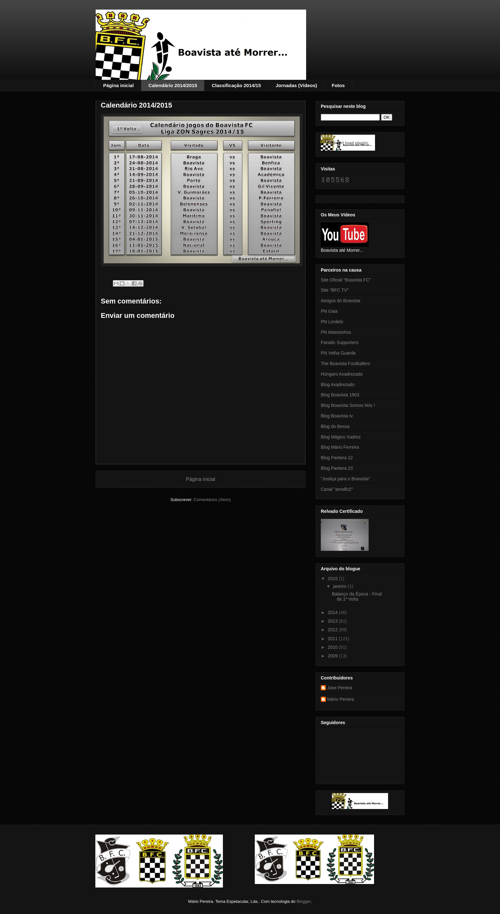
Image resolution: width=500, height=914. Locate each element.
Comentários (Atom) (212, 499)
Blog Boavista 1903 (340, 394)
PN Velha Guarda (338, 353)
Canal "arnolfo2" (337, 489)
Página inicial (118, 85)
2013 (333, 621)
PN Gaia (329, 311)
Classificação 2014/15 (236, 85)
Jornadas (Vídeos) (296, 85)
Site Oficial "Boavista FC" (346, 279)
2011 (333, 638)
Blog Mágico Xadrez (341, 436)
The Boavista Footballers (345, 363)
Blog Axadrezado (338, 384)
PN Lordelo (332, 321)
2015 (333, 578)
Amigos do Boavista (340, 300)
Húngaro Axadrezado (342, 374)
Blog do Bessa (335, 426)
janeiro (340, 586)
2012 (333, 629)
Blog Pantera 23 (337, 468)
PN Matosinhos (336, 332)
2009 (333, 655)
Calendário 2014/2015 (172, 85)
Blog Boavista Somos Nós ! (348, 405)
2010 (333, 647)
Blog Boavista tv (337, 415)
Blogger (304, 901)
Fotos (338, 85)
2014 (333, 612)
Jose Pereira (339, 687)
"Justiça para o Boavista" (345, 478)
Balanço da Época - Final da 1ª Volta (357, 596)
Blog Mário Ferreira (340, 447)
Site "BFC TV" (335, 290)
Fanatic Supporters (339, 342)
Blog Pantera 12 (337, 457)
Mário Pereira (340, 699)
